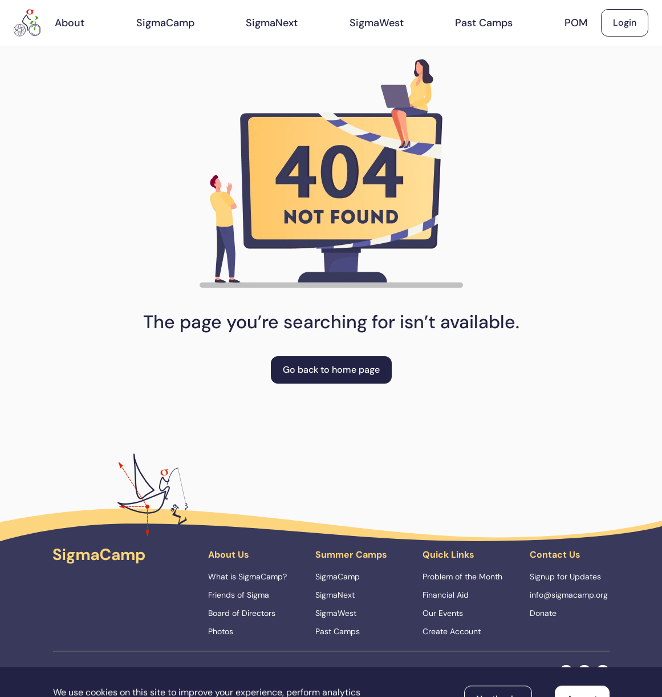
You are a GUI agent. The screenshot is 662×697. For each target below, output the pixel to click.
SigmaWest (377, 23)
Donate (543, 613)
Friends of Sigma (238, 595)
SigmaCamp (165, 23)
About (69, 23)
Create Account (452, 631)
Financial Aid (446, 595)
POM (575, 23)
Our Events (443, 613)
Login (624, 23)
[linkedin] (603, 672)
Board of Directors (241, 613)
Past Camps (484, 23)
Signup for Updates (565, 576)
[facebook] (566, 672)
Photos (220, 631)
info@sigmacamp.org (569, 595)
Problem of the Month (462, 576)
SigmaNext (272, 23)
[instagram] (584, 672)
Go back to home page (331, 370)
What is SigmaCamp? (247, 576)
